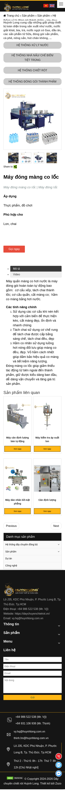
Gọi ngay (14, 249)
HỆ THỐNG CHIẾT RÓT (32, 70)
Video (16, 274)
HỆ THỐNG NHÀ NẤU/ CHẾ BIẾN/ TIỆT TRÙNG (32, 57)
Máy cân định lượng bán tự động (17, 439)
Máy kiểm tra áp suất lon (47, 439)
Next (56, 525)
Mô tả (16, 268)
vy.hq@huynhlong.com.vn (27, 618)
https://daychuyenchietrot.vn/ (32, 613)
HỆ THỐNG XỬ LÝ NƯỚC (32, 45)
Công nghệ (11, 565)
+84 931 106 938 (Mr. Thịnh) (32, 723)
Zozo (58, 783)
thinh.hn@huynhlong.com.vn (31, 738)
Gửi (32, 697)
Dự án (8, 558)
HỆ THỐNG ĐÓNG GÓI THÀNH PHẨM (32, 81)
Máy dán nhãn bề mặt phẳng (17, 502)
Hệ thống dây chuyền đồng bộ (21, 544)
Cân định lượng (47, 500)
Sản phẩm (10, 551)
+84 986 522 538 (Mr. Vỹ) (32, 608)
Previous (11, 525)
